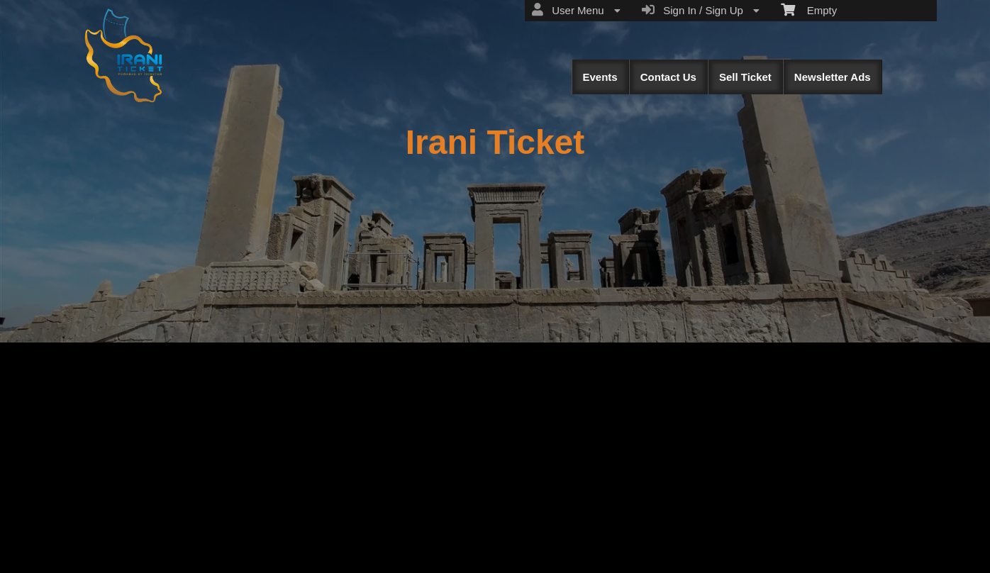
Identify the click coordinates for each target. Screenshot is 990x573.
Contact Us (668, 77)
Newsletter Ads (832, 77)
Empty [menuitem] (809, 9)
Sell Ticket (745, 77)
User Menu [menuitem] (576, 10)
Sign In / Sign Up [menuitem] (701, 10)
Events (600, 77)
